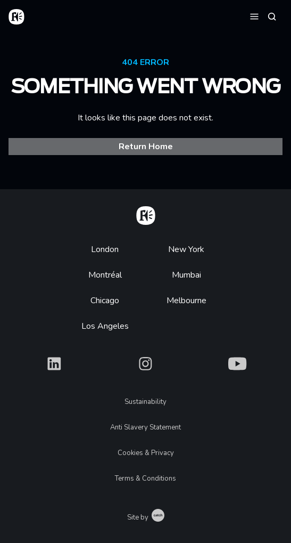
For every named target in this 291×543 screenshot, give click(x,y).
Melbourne (186, 300)
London (105, 249)
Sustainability (145, 402)
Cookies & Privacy (146, 453)
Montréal (105, 275)
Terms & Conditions (145, 478)
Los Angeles (105, 326)
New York (186, 249)
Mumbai (186, 275)
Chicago (104, 300)
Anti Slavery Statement (145, 427)
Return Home (146, 146)
